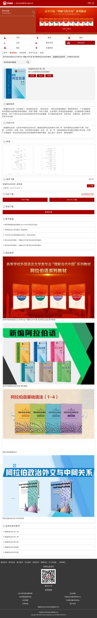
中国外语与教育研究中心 (72, 597)
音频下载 (91, 179)
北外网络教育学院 (25, 597)
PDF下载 (25, 200)
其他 (42, 53)
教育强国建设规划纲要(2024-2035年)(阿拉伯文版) (21, 225)
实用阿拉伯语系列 (73, 57)
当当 (41, 76)
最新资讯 (4, 562)
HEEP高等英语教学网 (25, 593)
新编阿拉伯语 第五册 (12, 552)
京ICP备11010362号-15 (60, 614)
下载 (91, 186)
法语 (18, 43)
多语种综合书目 (87, 194)
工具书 (5, 53)
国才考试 (73, 604)
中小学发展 (52, 562)
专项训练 (23, 53)
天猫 (49, 76)
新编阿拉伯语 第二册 (12, 537)
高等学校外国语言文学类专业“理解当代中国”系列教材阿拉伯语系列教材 (27, 57)
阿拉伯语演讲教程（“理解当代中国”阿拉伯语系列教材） (23, 245)
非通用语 (49, 48)
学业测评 (28, 562)
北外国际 (73, 593)
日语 (18, 38)
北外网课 (25, 600)
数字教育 (20, 562)
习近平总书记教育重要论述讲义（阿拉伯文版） (20, 235)
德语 (81, 38)
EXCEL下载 (72, 200)
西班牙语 (49, 43)
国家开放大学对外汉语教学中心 (48, 607)
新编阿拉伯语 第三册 (12, 542)
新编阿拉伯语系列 (59, 57)
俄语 (49, 38)
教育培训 (36, 562)
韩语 (18, 48)
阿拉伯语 (81, 43)
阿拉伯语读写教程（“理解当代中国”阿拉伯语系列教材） (23, 240)
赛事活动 (44, 562)
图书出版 (12, 562)
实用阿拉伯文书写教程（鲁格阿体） (17, 230)
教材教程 (13, 53)
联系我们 (62, 562)
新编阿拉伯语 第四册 (12, 547)
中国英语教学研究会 (73, 600)
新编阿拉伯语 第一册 (12, 532)
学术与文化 (33, 53)
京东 (32, 76)
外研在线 (25, 604)
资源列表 (48, 212)
